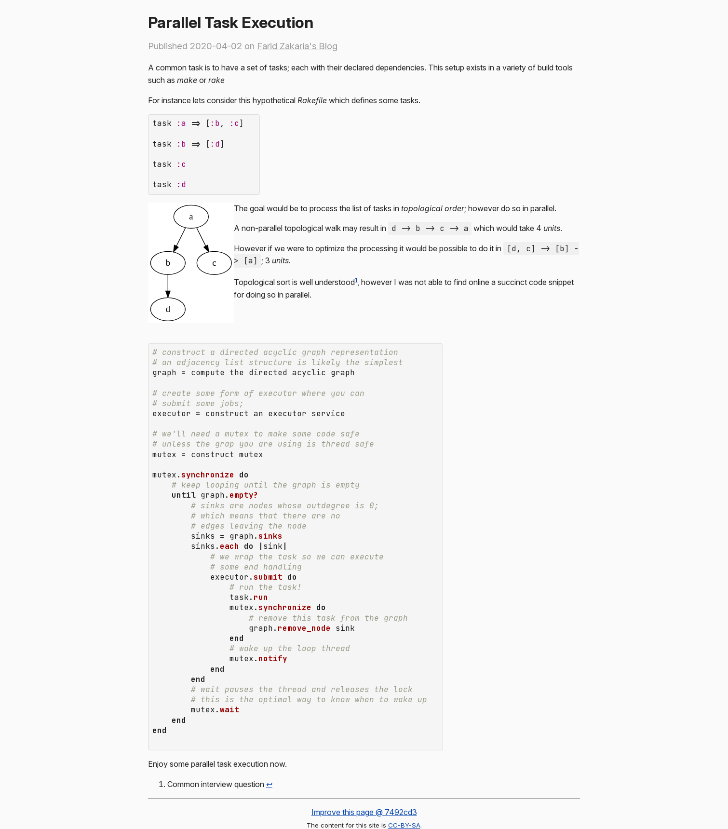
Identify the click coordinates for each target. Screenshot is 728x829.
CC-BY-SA (404, 781)
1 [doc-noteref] (356, 273)
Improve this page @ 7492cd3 (364, 768)
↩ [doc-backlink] (269, 740)
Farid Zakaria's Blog (297, 46)
